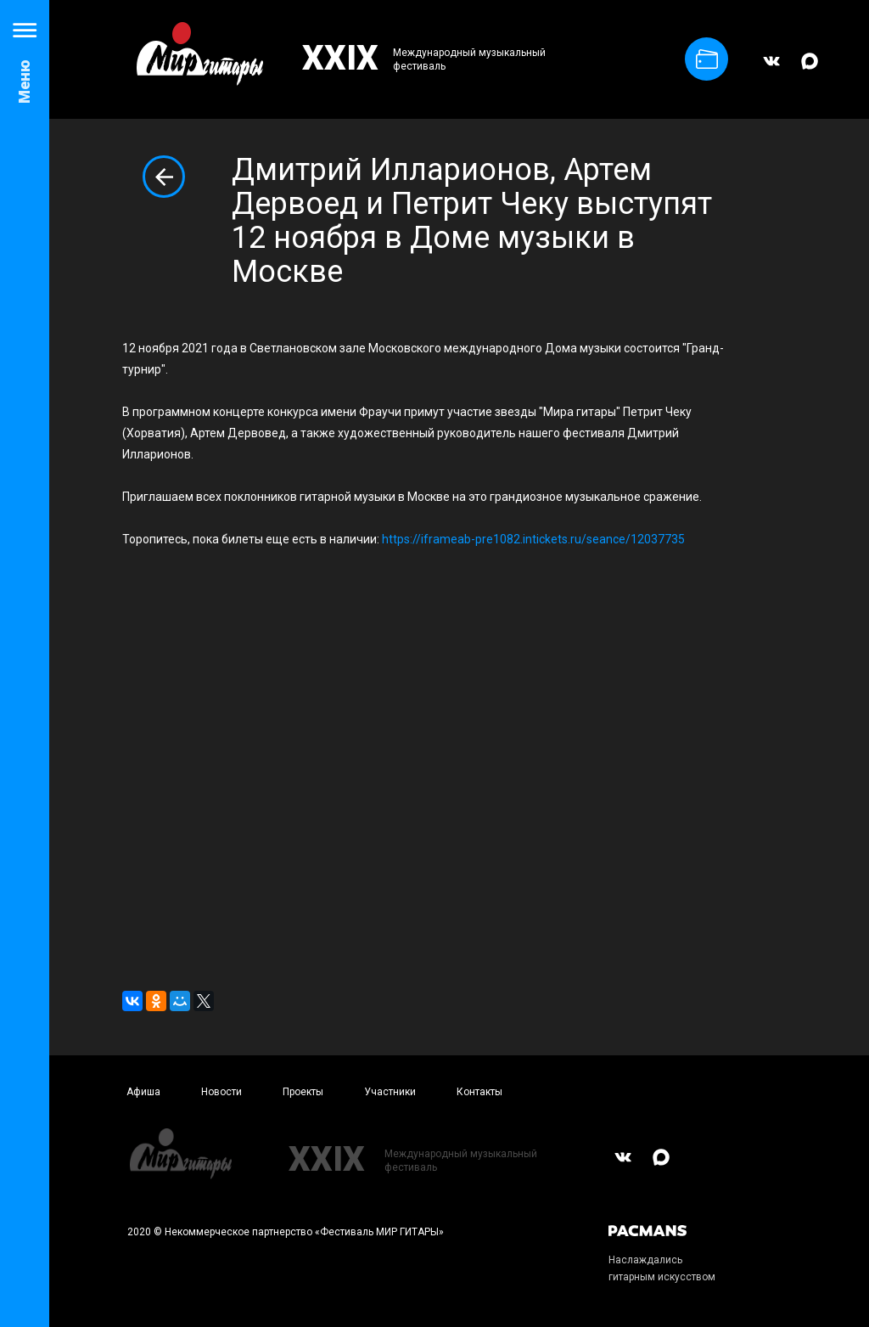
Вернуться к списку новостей (164, 176)
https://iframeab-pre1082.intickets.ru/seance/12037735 (533, 539)
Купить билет (707, 59)
